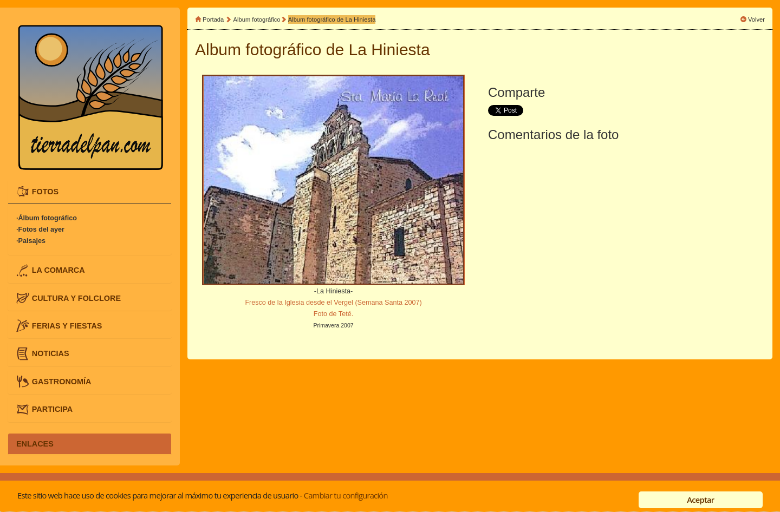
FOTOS (45, 191)
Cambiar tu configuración (346, 495)
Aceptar (700, 499)
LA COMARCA (58, 270)
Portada (213, 19)
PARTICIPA (52, 409)
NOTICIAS (50, 353)
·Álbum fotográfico (46, 218)
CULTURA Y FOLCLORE (76, 297)
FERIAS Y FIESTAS (67, 325)
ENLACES (35, 443)
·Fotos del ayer (40, 229)
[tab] (89, 192)
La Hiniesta (389, 49)
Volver (756, 19)
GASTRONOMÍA (62, 381)
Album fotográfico (257, 19)
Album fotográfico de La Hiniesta (332, 19)
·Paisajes (31, 241)
